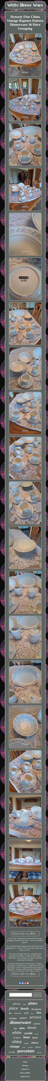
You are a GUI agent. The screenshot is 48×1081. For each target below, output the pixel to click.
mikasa (34, 1042)
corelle (28, 1033)
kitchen (30, 1047)
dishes (38, 1047)
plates (32, 1003)
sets (24, 1004)
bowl (36, 1034)
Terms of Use (25, 1076)
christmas (13, 1018)
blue (39, 1012)
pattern (37, 1023)
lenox (24, 1047)
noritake (26, 1043)
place (32, 1013)
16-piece (36, 1009)
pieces (16, 1003)
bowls (25, 1008)
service (35, 1017)
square (23, 1017)
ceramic (39, 1052)
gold (26, 1012)
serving (12, 1052)
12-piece (17, 1037)
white (17, 1032)
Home (25, 1062)
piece (13, 1008)
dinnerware (20, 1022)
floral (35, 1037)
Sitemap (25, 1065)
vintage (15, 1046)
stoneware (18, 1013)
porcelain (25, 1051)
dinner (32, 1027)
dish (15, 1028)
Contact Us (25, 1069)
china (17, 1042)
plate (22, 1028)
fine (10, 1013)
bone (26, 1037)
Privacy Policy (25, 1073)
